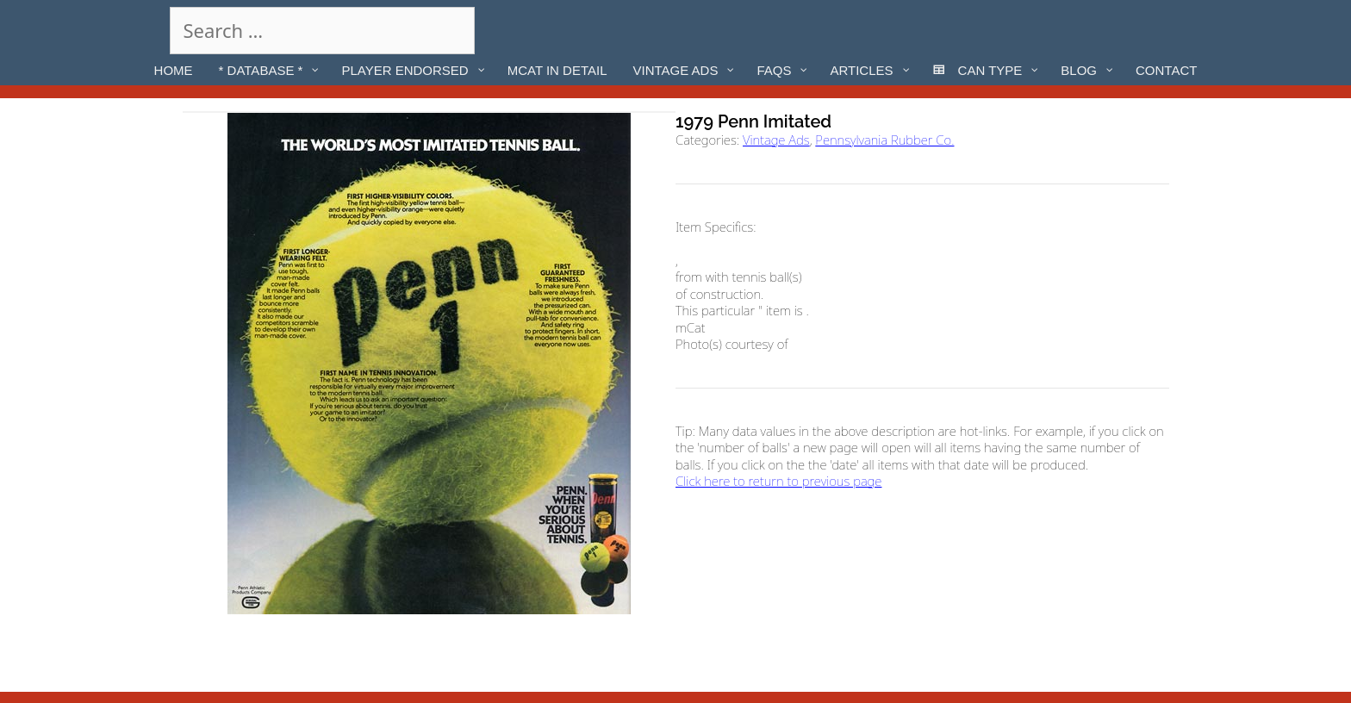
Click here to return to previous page (778, 480)
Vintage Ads (776, 139)
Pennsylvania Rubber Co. (884, 139)
